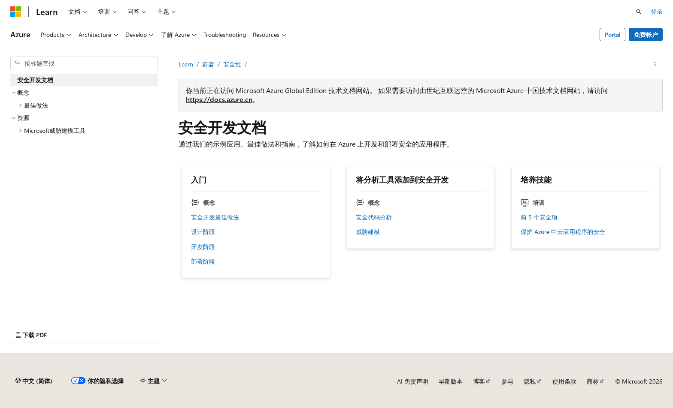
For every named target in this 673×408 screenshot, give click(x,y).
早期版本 (451, 381)
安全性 (232, 64)
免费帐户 (646, 34)
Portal (613, 34)
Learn (186, 64)
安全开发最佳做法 (215, 217)
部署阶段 (203, 261)
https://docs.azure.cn (219, 99)
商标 (593, 381)
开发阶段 (203, 247)
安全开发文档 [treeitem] (35, 80)
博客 (479, 381)
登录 (657, 11)
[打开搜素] (638, 11)
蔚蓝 (208, 64)
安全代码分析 (374, 217)
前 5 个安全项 (539, 217)
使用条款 (564, 381)
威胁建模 (368, 232)
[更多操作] (655, 64)
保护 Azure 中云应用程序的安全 (563, 232)
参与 (507, 381)
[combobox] (84, 63)
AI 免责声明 (412, 381)
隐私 (530, 381)
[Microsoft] (15, 11)
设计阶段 (203, 232)
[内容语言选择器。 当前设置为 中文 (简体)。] (34, 381)
